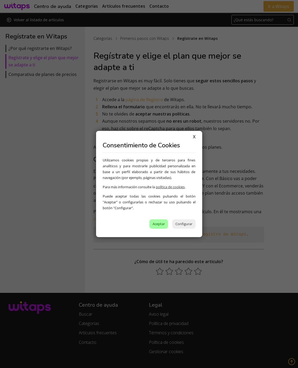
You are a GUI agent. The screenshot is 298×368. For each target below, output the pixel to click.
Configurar (183, 223)
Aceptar (159, 223)
